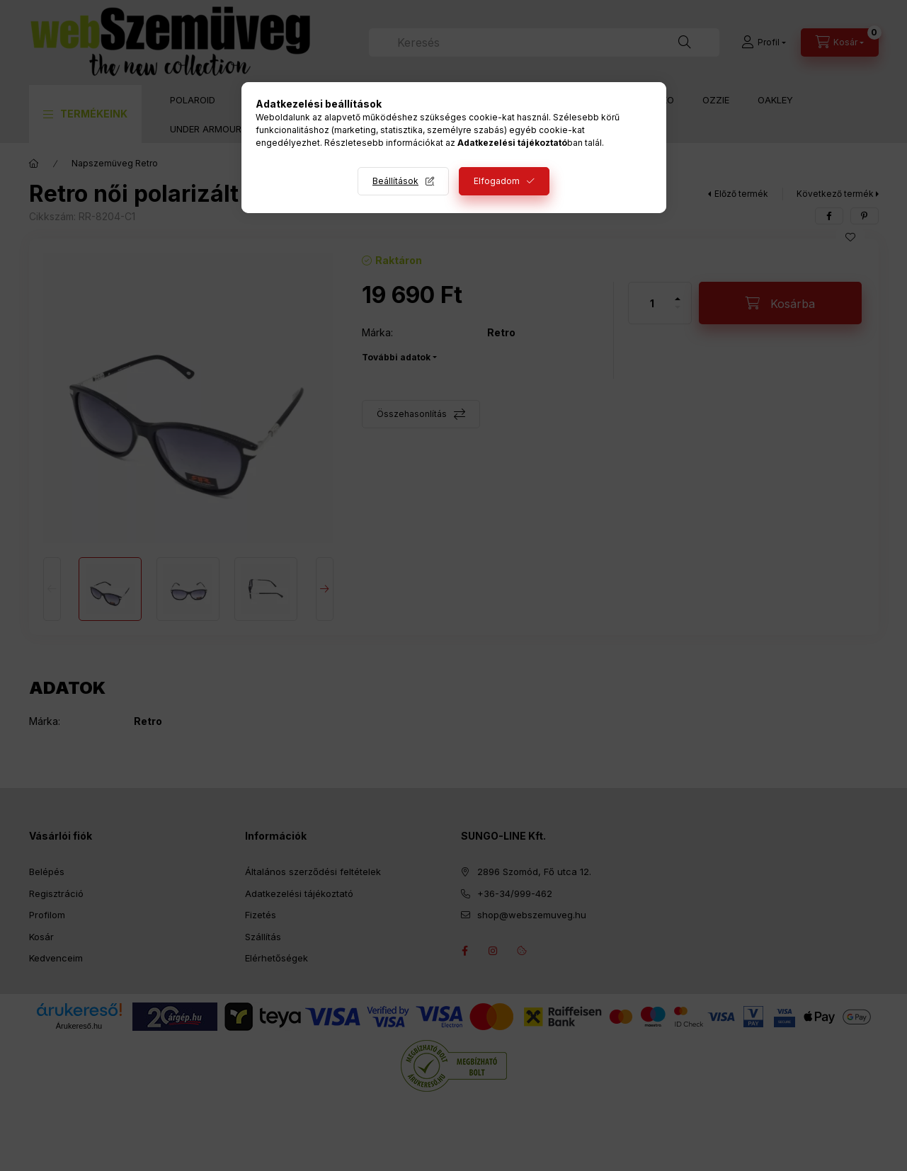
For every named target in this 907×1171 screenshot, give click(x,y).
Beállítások (395, 181)
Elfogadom (497, 181)
